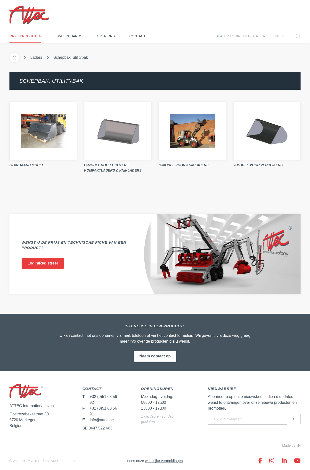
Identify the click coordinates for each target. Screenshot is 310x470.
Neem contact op (155, 356)
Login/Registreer (42, 263)
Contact (137, 36)
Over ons (106, 36)
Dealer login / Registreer (240, 36)
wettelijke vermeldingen (164, 461)
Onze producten (25, 36)
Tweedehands (69, 36)
